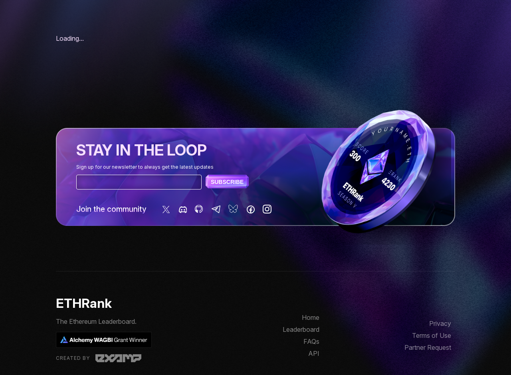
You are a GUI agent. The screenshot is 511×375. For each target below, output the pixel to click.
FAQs (311, 341)
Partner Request (427, 347)
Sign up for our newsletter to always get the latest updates (145, 167)
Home (310, 317)
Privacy (440, 323)
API (313, 353)
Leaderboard (301, 329)
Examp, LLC (118, 358)
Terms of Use (431, 335)
